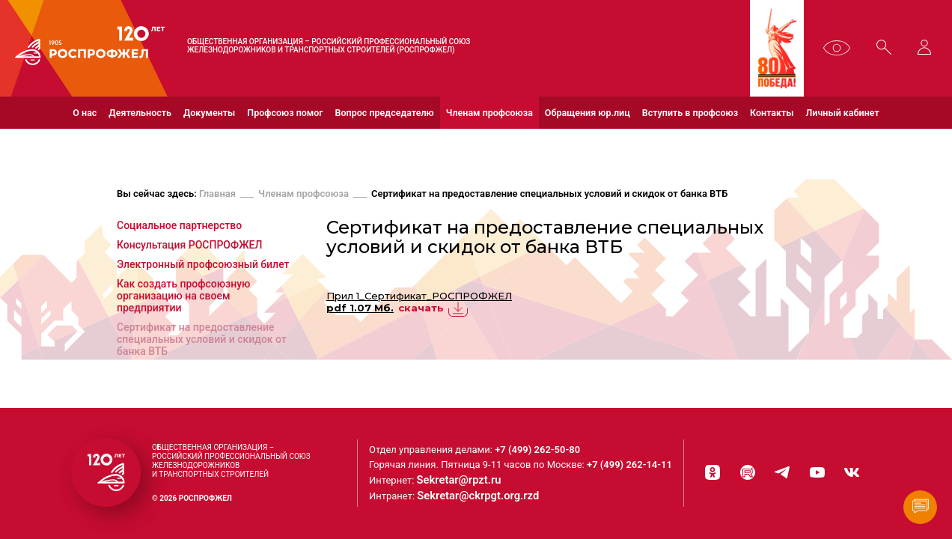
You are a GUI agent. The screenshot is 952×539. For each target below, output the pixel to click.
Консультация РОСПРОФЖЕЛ (189, 247)
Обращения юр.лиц (587, 112)
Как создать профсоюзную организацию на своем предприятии (184, 298)
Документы (209, 112)
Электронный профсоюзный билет (203, 266)
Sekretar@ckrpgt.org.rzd (486, 497)
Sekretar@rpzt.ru (469, 482)
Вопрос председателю (384, 112)
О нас (85, 112)
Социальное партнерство (179, 228)
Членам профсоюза (489, 112)
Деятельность (140, 112)
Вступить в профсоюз (690, 112)
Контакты (771, 112)
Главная (217, 195)
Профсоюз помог (285, 112)
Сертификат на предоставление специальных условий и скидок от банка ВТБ (549, 195)
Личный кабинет (842, 112)
